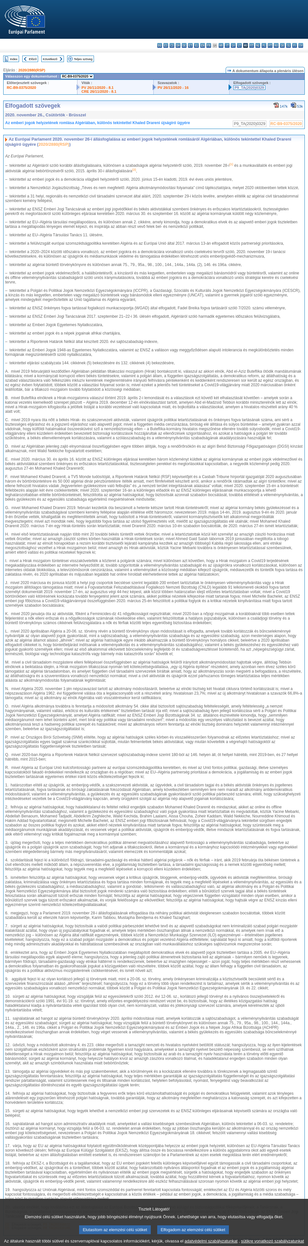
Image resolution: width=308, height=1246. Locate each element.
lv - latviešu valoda (233, 45)
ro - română (276, 45)
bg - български (159, 45)
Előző (33, 59)
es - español (165, 45)
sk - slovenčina (282, 45)
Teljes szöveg (83, 59)
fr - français (208, 45)
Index (13, 59)
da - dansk (178, 45)
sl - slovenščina (288, 45)
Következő (50, 59)
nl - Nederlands (257, 45)
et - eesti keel (190, 45)
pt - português (270, 45)
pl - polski (264, 45)
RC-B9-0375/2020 (21, 88)
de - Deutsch (184, 45)
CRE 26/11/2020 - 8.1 (98, 91)
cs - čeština (171, 45)
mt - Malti (251, 45)
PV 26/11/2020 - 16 (173, 88)
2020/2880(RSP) (31, 70)
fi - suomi (294, 45)
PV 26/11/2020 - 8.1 (97, 88)
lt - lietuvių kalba (239, 45)
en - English (202, 45)
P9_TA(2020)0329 (249, 88)
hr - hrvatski (221, 45)
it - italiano (227, 45)
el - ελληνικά (196, 45)
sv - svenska (300, 45)
